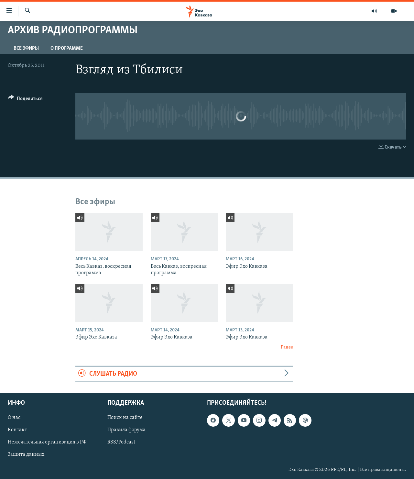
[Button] (25, 99)
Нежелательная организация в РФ (47, 442)
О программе (66, 48)
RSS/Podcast (121, 442)
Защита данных (26, 454)
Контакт (17, 429)
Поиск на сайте (125, 417)
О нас (14, 417)
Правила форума (126, 429)
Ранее (287, 347)
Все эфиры (26, 48)
